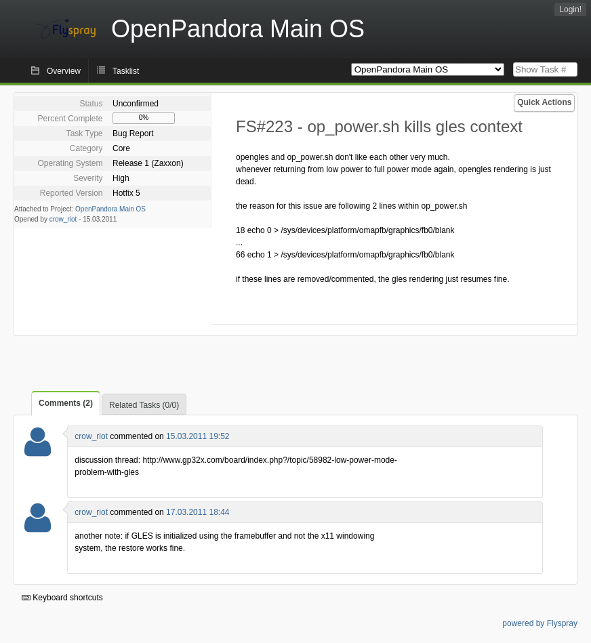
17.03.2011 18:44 (197, 512)
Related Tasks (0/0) (144, 405)
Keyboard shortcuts (62, 597)
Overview (64, 71)
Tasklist (126, 71)
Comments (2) (66, 403)
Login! (570, 9)
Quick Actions (544, 102)
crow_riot (63, 219)
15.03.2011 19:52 (197, 436)
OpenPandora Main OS (110, 209)
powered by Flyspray (539, 623)
